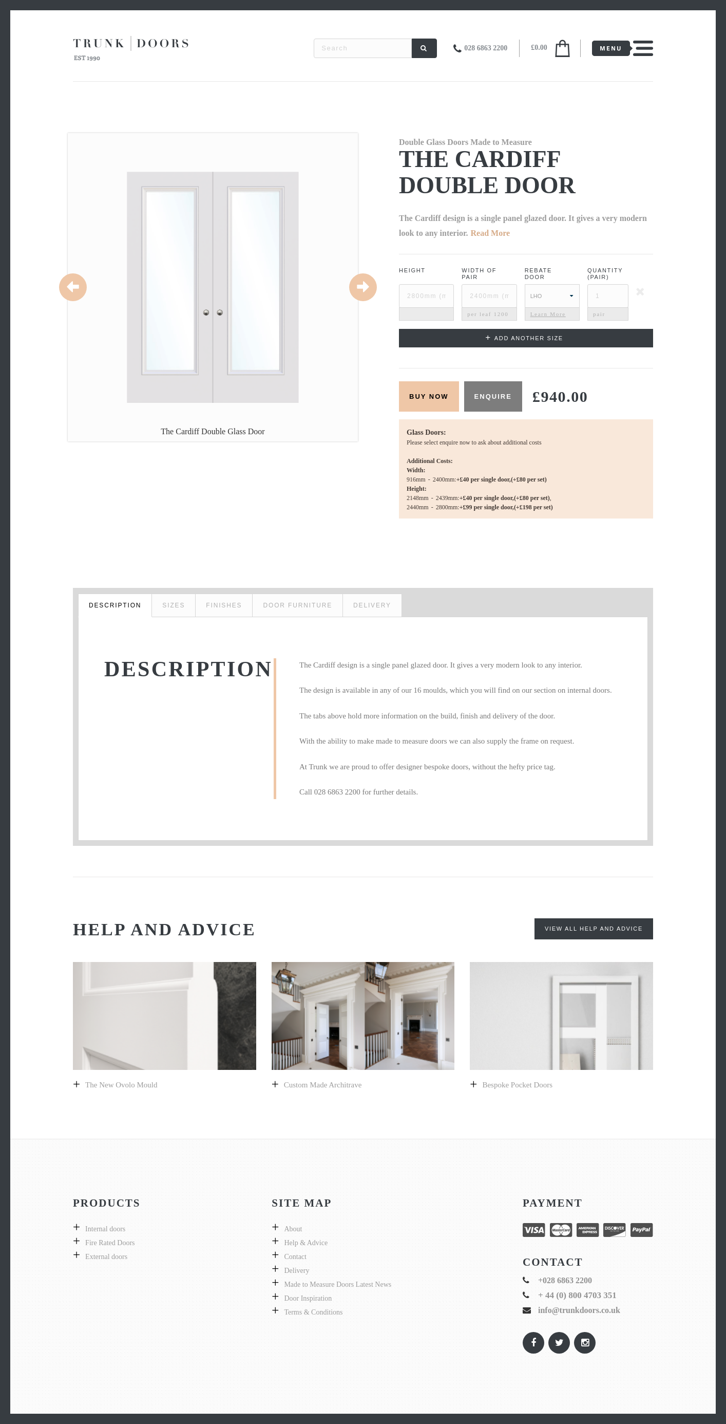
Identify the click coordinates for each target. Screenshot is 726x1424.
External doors (106, 1257)
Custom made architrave (323, 1085)
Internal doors (105, 1229)
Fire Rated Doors (110, 1243)
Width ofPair (479, 273)
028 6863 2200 (485, 48)
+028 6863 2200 (565, 1280)
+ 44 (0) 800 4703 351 (577, 1295)
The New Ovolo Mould (121, 1085)
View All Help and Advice (594, 929)
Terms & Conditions (313, 1312)
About (293, 1229)
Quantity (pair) (605, 273)
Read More (490, 233)
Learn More (548, 314)
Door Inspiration (308, 1298)
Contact (295, 1257)
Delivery (296, 1270)
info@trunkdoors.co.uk (579, 1310)
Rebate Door (538, 273)
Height (412, 270)
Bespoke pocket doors (517, 1085)
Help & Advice (306, 1243)
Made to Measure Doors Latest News (337, 1284)
